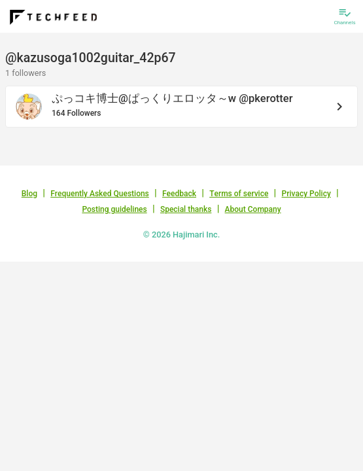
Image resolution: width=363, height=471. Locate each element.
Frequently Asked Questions (99, 193)
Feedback (179, 193)
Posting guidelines (114, 209)
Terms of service (238, 193)
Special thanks (186, 209)
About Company (253, 209)
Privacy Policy (306, 193)
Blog (29, 193)
